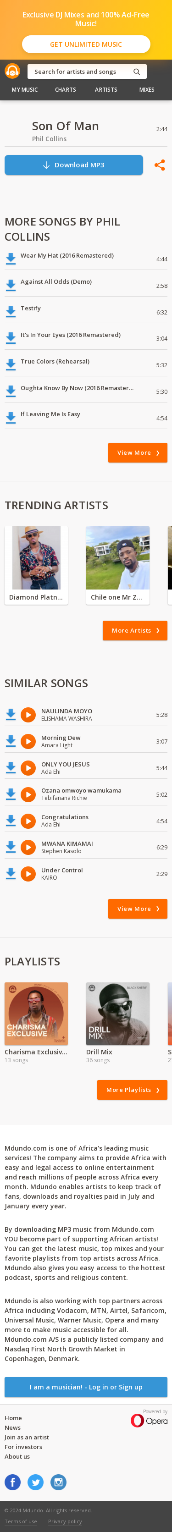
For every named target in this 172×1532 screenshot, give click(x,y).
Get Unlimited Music (86, 44)
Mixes (147, 90)
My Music (25, 90)
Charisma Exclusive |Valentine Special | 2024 (36, 1051)
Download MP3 (73, 165)
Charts (65, 90)
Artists (106, 90)
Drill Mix (99, 1051)
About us (17, 1456)
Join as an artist (27, 1437)
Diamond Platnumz (36, 597)
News (13, 1427)
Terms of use (21, 1521)
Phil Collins (49, 138)
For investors (23, 1447)
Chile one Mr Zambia (118, 597)
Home (13, 1418)
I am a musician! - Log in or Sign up (86, 1387)
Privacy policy (65, 1521)
